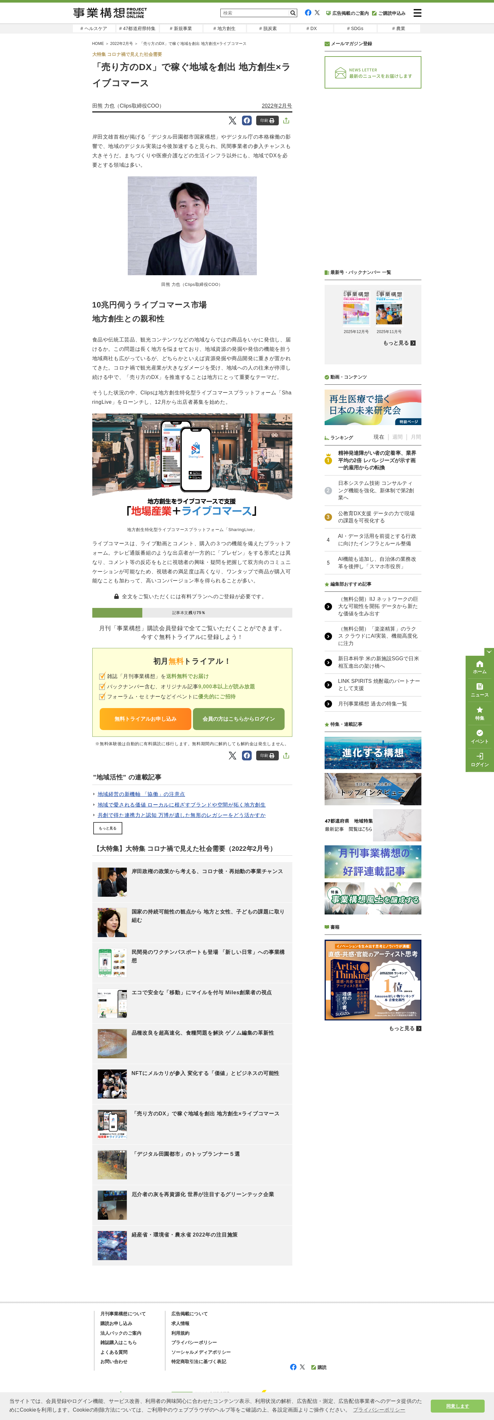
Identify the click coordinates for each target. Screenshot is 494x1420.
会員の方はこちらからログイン (239, 719)
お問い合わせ (114, 1361)
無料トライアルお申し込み (145, 719)
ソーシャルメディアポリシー (201, 1352)
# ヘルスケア (93, 28)
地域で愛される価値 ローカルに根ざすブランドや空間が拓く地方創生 (182, 805)
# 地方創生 (225, 28)
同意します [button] (457, 1406)
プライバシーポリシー (194, 1342)
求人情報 (180, 1323)
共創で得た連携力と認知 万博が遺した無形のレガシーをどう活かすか (182, 815)
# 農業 (398, 28)
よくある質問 (114, 1352)
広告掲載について (189, 1313)
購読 (319, 1367)
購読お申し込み (116, 1323)
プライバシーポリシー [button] (379, 1410)
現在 (379, 437)
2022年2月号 (277, 106)
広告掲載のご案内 (347, 13)
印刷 (267, 120)
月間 (416, 437)
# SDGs (355, 28)
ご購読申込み (389, 13)
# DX (312, 28)
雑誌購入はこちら (118, 1342)
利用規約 (180, 1333)
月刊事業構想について (123, 1313)
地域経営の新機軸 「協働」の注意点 (141, 794)
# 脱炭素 (268, 28)
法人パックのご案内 (121, 1333)
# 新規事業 (181, 28)
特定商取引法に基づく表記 (198, 1361)
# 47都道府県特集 (137, 28)
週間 (397, 437)
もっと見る (108, 828)
